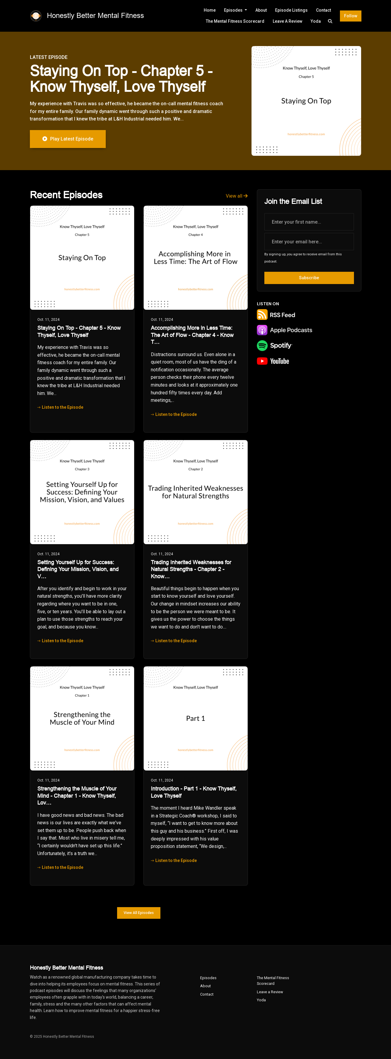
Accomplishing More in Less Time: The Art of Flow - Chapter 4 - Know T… (192, 335)
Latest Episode (49, 57)
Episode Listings (291, 10)
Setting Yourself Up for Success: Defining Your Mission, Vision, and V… (78, 569)
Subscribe (309, 277)
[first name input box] (309, 222)
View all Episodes (139, 912)
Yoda (316, 21)
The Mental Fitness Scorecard (235, 21)
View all (237, 196)
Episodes (233, 10)
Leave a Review (287, 21)
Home (210, 10)
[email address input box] (309, 241)
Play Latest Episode (67, 139)
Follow (350, 15)
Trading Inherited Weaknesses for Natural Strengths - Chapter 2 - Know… (191, 569)
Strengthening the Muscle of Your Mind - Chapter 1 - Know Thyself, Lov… (76, 796)
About (261, 10)
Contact (323, 10)
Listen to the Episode (60, 407)
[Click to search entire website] (330, 21)
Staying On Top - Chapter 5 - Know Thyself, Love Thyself (121, 79)
